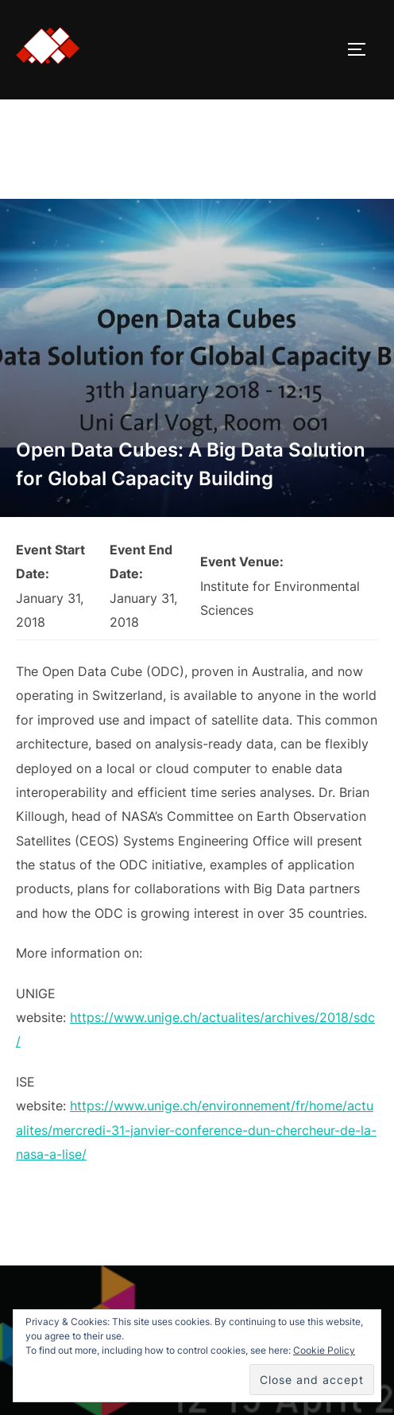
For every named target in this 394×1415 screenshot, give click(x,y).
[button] (47, 46)
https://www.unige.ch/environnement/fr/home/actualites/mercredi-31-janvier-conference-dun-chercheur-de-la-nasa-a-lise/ (196, 1130)
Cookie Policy (324, 1350)
